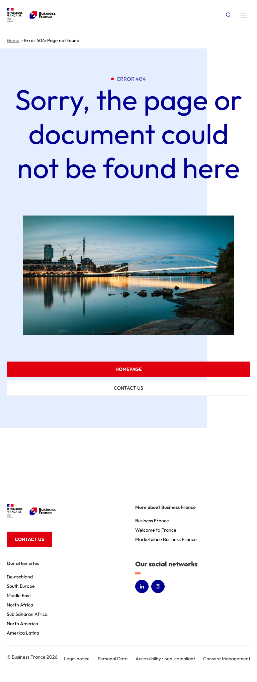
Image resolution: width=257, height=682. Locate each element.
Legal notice (77, 659)
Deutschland (20, 577)
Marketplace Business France (166, 539)
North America (22, 624)
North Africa (20, 605)
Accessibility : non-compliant (165, 659)
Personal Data (112, 659)
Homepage (128, 369)
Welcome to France (155, 530)
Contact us (128, 388)
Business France (152, 521)
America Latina (23, 633)
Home (13, 40)
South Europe (21, 586)
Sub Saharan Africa (27, 614)
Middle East (19, 595)
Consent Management (226, 659)
